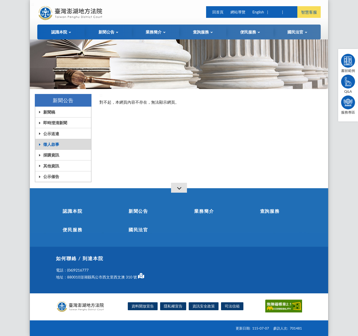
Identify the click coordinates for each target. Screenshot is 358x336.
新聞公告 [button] (106, 32)
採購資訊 (51, 155)
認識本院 (72, 211)
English (258, 12)
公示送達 (51, 133)
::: (32, 4)
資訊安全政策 (203, 306)
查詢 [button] (275, 12)
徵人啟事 (51, 144)
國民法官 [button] (295, 32)
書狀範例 (348, 63)
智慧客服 (309, 12)
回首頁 (218, 12)
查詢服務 (270, 211)
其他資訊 (51, 165)
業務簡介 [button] (154, 32)
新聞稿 (49, 112)
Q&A (348, 84)
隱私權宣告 (173, 306)
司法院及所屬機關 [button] (289, 12)
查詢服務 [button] (201, 32)
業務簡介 (204, 211)
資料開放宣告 (143, 306)
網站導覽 (237, 12)
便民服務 (72, 229)
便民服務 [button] (248, 32)
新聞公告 (138, 211)
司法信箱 (232, 306)
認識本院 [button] (59, 32)
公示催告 (51, 176)
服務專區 (348, 104)
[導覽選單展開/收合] (179, 188)
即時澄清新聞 (55, 122)
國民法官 (138, 229)
